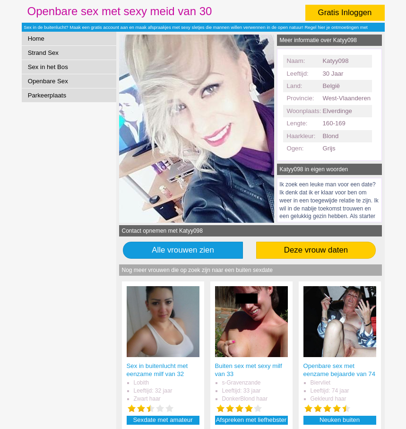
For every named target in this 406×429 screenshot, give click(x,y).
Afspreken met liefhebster (251, 419)
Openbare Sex (48, 81)
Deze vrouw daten (316, 249)
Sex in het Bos (48, 66)
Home (36, 38)
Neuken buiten (340, 419)
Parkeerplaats (47, 95)
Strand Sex (43, 52)
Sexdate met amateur (162, 419)
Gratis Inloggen (345, 12)
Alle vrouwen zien (183, 249)
